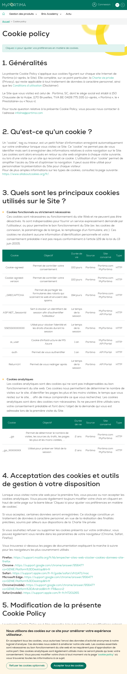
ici (16, 48)
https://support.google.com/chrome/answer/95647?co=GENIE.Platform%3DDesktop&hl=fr (45, 567)
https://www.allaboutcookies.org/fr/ (26, 174)
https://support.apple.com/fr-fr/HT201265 (53, 592)
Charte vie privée (103, 77)
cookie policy (105, 654)
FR (117, 5)
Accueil (6, 21)
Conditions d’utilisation (28, 85)
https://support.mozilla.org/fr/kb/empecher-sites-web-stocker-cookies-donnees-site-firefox (57, 559)
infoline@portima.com (30, 113)
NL (123, 5)
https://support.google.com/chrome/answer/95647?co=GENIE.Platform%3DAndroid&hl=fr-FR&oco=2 (50, 586)
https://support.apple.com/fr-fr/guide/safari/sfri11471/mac (53, 573)
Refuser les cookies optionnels (27, 665)
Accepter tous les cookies (68, 665)
